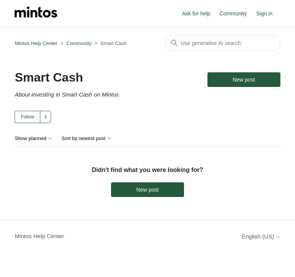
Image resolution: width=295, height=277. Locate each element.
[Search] (222, 43)
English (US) (261, 236)
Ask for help (196, 13)
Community (233, 13)
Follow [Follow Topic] (27, 117)
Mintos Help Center (36, 43)
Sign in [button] (264, 13)
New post (243, 80)
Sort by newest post (86, 138)
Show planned (33, 138)
